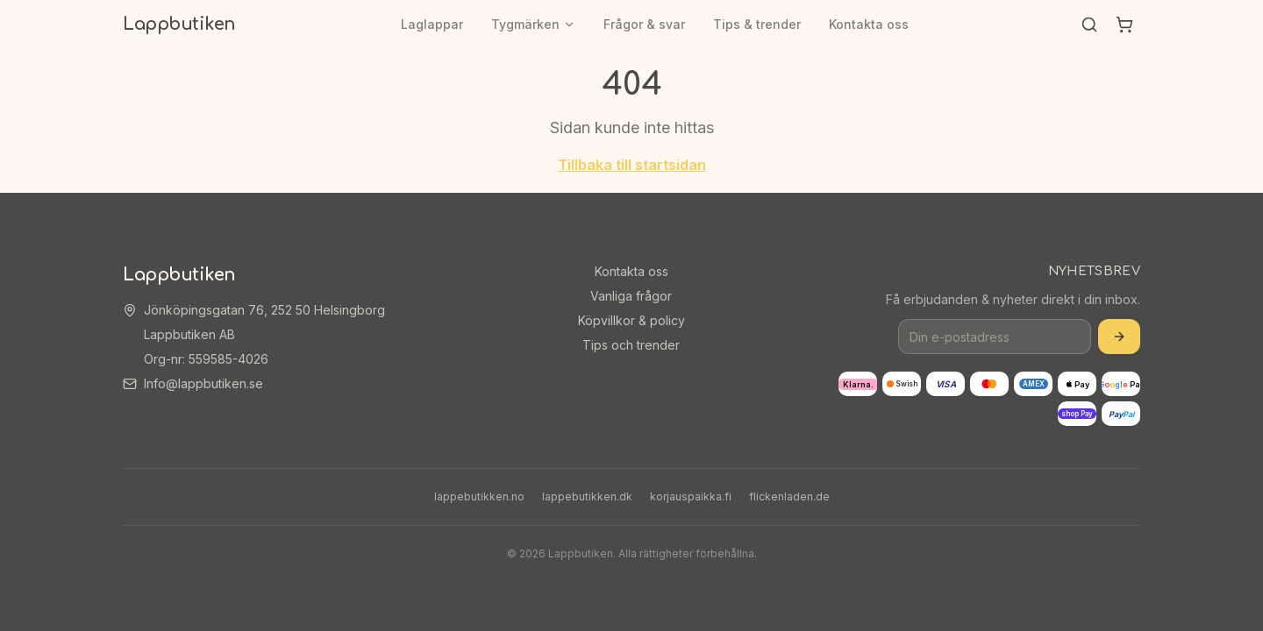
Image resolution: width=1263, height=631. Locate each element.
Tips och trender (631, 344)
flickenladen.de (789, 496)
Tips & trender (757, 24)
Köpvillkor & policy (631, 320)
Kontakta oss (869, 24)
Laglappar (432, 24)
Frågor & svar (644, 24)
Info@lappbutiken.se (203, 383)
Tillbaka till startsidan (632, 165)
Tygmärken (533, 24)
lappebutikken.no (479, 496)
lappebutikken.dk (587, 496)
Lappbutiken (179, 24)
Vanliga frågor (631, 295)
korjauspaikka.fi (690, 496)
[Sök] (1089, 24)
